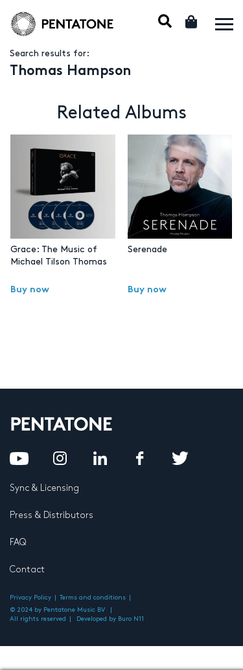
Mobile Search (165, 21)
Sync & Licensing (44, 488)
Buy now (29, 290)
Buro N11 (131, 619)
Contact (27, 569)
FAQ (18, 542)
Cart (192, 21)
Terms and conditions (93, 597)
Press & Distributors (51, 515)
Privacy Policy (30, 597)
